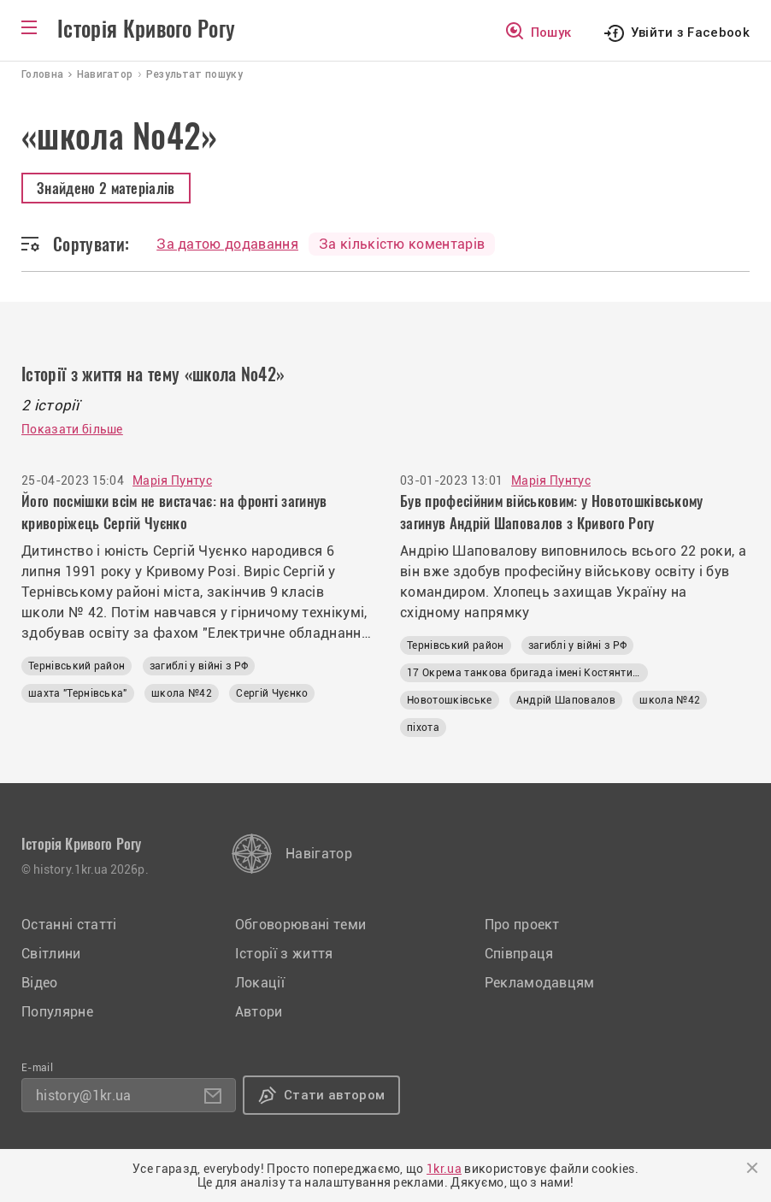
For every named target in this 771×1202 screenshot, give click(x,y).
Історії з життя (284, 954)
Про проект (522, 924)
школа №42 (181, 693)
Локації (260, 983)
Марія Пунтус (172, 480)
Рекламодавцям (540, 983)
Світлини (51, 954)
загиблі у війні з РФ (199, 666)
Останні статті (68, 924)
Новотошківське (449, 700)
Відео (39, 983)
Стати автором (334, 1095)
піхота (423, 728)
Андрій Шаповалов (565, 700)
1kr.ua (444, 1168)
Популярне (57, 1012)
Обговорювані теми (300, 924)
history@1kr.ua (83, 1095)
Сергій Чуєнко (272, 693)
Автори (259, 1012)
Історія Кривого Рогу (146, 29)
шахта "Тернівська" (77, 693)
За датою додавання (227, 244)
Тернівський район (76, 666)
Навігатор (318, 854)
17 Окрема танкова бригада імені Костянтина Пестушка (527, 673)
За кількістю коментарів (402, 244)
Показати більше (72, 429)
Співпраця (519, 954)
